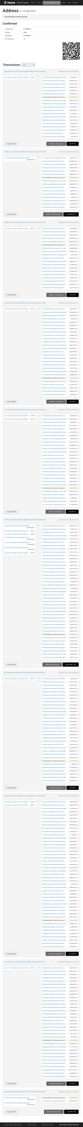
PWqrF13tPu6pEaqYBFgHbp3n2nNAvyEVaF (53, 1057)
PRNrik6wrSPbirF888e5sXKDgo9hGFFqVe (53, 161)
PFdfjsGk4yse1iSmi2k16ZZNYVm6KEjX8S (53, 494)
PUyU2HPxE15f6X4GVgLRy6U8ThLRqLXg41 (53, 80)
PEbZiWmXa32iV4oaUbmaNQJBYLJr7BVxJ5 (54, 641)
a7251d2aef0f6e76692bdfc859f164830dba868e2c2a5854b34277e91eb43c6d (25, 409)
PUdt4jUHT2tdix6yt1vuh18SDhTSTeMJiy (52, 110)
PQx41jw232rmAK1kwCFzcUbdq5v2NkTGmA (54, 335)
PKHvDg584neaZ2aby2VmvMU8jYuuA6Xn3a (54, 120)
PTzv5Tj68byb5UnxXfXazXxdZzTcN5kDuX (53, 1073)
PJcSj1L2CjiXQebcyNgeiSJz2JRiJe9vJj (52, 133)
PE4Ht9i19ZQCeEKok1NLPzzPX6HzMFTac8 (53, 284)
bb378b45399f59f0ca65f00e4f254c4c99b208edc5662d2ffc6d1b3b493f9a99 (24, 672)
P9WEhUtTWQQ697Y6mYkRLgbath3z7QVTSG (54, 821)
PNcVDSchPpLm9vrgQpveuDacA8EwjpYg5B (53, 815)
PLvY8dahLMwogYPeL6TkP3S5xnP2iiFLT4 (53, 631)
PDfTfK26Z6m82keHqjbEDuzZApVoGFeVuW (54, 1014)
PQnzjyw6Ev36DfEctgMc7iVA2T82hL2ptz (53, 187)
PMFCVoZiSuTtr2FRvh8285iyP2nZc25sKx (53, 874)
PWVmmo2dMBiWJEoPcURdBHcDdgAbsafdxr (54, 107)
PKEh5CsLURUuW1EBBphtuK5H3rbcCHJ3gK (54, 261)
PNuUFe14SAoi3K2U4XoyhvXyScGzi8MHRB (53, 1037)
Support (75, 3)
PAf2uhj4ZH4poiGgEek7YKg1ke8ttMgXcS (53, 771)
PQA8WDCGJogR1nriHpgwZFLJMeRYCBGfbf (54, 184)
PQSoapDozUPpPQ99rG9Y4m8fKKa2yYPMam (17, 542)
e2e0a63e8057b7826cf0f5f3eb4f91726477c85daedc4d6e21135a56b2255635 (25, 796)
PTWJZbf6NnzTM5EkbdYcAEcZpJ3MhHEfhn (54, 858)
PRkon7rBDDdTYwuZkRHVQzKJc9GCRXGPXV (54, 868)
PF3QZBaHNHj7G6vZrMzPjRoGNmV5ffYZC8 (54, 984)
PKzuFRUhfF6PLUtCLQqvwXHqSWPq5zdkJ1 (54, 164)
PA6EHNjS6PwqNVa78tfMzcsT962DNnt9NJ (53, 117)
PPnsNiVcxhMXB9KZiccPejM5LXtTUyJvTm (53, 946)
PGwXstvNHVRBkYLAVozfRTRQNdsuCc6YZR (17, 547)
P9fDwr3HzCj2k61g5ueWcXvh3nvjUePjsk (53, 943)
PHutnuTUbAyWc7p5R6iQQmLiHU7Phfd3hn (53, 365)
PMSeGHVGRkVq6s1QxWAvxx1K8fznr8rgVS (53, 127)
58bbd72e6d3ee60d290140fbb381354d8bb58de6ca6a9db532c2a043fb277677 (25, 519)
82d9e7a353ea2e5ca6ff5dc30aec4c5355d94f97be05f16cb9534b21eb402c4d (24, 71)
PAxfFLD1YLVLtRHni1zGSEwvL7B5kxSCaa (53, 174)
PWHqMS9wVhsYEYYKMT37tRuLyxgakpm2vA (54, 104)
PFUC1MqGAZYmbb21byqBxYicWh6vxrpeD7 (54, 84)
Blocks (33, 3)
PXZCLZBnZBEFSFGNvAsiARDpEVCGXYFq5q (54, 77)
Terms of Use (31, 1125)
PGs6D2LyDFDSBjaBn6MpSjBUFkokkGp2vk (53, 864)
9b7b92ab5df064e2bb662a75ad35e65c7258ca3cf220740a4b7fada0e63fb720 (25, 1091)
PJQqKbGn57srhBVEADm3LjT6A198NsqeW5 (54, 465)
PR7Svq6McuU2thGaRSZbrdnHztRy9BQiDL (53, 688)
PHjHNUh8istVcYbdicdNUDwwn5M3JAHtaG (53, 991)
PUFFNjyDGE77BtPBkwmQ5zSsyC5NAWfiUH (54, 605)
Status (40, 3)
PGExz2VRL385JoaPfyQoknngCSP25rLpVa (53, 191)
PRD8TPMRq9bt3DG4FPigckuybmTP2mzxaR (54, 100)
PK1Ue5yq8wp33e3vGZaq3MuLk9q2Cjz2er (53, 555)
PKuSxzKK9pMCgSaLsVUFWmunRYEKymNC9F (54, 904)
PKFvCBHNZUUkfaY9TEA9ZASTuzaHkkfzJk (53, 204)
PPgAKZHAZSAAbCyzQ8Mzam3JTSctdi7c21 (54, 1034)
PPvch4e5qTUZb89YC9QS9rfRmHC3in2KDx (53, 1101)
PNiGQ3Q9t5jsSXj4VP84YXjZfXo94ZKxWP (53, 1001)
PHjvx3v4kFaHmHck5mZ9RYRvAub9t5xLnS (53, 123)
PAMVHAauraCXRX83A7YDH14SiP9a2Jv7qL (54, 468)
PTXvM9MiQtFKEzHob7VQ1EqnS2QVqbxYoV (54, 933)
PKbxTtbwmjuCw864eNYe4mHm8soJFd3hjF (54, 529)
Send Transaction (48, 1125)
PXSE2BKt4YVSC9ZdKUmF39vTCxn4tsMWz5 (54, 871)
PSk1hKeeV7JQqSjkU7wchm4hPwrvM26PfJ (16, 77)
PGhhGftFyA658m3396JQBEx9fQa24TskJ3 (53, 87)
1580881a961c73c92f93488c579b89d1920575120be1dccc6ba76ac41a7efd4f (25, 152)
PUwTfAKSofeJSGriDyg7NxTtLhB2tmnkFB (53, 136)
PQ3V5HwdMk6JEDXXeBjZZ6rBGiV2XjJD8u (53, 1004)
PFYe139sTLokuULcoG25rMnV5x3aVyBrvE (53, 1066)
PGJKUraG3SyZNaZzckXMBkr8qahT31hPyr (53, 355)
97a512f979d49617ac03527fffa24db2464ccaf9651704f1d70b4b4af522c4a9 (24, 962)
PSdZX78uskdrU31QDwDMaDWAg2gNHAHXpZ (17, 1098)
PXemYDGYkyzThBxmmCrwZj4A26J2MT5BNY (54, 535)
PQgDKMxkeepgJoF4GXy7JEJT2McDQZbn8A (54, 1047)
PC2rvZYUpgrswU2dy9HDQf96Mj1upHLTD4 (53, 278)
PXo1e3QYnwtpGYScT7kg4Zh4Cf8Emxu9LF (53, 130)
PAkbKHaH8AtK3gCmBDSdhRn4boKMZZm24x (54, 1010)
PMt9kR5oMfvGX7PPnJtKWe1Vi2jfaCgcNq (53, 647)
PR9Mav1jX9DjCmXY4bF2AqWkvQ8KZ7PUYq (54, 838)
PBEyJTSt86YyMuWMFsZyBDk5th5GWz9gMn (54, 611)
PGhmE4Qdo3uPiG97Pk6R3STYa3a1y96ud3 (53, 113)
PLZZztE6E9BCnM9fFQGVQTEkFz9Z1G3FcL (53, 734)
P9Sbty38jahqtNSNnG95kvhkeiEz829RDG (53, 685)
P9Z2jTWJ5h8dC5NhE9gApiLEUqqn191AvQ (53, 241)
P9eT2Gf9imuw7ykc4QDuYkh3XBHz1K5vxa (53, 572)
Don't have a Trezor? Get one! (69, 1125)
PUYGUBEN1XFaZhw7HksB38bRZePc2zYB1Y (17, 537)
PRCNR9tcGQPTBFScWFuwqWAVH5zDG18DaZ (17, 1103)
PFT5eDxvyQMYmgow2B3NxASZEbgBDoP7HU (54, 371)
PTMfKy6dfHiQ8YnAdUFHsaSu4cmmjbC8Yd (53, 877)
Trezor (63, 3)
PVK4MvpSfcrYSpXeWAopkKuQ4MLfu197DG (54, 342)
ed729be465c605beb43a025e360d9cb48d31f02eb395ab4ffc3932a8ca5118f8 (25, 303)
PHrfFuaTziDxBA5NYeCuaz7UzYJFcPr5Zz (53, 542)
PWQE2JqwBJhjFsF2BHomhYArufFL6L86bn (53, 1050)
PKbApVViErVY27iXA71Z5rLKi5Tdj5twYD (53, 978)
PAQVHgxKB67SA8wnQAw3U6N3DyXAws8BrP (17, 158)
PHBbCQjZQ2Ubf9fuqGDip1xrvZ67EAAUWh (53, 361)
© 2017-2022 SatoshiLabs (13, 1125)
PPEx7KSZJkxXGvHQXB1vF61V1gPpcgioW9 (54, 987)
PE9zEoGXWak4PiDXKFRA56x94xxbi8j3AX (53, 526)
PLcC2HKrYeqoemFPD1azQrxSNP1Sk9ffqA (53, 582)
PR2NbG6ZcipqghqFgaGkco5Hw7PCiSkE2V (53, 90)
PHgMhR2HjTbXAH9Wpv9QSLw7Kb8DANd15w (17, 526)
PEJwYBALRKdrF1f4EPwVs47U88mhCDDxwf (54, 708)
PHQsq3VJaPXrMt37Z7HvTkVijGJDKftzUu (53, 287)
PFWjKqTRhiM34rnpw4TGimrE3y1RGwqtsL (53, 94)
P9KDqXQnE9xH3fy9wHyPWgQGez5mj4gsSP (54, 264)
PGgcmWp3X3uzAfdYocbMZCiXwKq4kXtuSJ (54, 1076)
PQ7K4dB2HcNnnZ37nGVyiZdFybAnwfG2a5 (53, 841)
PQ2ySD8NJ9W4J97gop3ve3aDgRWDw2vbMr (54, 1027)
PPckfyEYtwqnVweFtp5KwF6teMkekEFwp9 (53, 322)
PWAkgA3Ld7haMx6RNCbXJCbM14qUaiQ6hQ (54, 312)
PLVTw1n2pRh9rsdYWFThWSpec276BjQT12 (53, 194)
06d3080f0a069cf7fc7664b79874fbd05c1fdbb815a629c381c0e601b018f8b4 (24, 222)
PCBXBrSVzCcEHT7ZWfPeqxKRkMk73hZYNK (54, 332)
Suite (69, 3)
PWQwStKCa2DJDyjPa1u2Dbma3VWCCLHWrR (54, 485)
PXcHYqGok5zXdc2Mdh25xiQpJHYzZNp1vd (53, 1053)
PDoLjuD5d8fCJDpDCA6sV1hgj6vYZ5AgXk (53, 1070)
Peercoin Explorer (23, 3)
